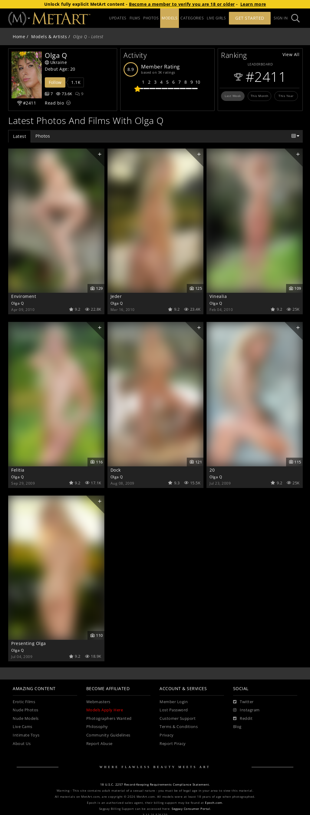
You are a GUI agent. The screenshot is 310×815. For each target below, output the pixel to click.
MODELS (169, 18)
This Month (260, 96)
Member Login (174, 701)
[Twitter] (243, 702)
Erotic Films (24, 701)
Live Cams (22, 726)
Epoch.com (213, 803)
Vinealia (218, 296)
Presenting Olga (28, 643)
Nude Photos (25, 710)
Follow (55, 82)
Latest (19, 136)
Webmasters (98, 701)
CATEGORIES (192, 18)
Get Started (249, 18)
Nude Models (26, 718)
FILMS (135, 18)
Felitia (18, 470)
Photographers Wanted (109, 718)
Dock (115, 470)
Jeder (116, 296)
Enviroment (23, 296)
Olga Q (17, 303)
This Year (286, 96)
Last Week (233, 96)
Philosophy (97, 726)
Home (19, 36)
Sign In (281, 18)
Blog (237, 726)
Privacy (167, 735)
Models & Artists (49, 36)
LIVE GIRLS (216, 18)
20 (212, 470)
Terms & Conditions (179, 726)
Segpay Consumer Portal (191, 809)
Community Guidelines (108, 735)
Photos (42, 136)
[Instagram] (246, 710)
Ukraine (56, 62)
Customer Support (178, 718)
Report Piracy (173, 743)
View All (290, 54)
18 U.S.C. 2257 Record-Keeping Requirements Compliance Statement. (155, 785)
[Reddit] (243, 718)
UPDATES (118, 18)
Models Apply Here (104, 710)
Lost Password (174, 710)
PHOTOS (151, 18)
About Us (22, 743)
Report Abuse (99, 743)
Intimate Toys (26, 735)
